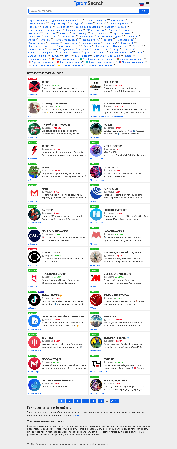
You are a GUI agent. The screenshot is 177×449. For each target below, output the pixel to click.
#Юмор (31, 116)
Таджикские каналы (41, 65)
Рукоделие (68, 49)
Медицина (132, 36)
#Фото (93, 308)
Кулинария (34, 36)
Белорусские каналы (130, 59)
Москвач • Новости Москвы (120, 103)
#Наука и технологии (99, 372)
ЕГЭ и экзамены (95, 30)
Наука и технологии (66, 39)
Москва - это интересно (117, 273)
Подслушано (70, 43)
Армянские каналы (64, 59)
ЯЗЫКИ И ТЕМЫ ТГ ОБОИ (116, 295)
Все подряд (63, 27)
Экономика (114, 56)
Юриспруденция (37, 59)
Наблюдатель (51, 252)
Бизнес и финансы (119, 23)
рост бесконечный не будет (58, 380)
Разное (137, 46)
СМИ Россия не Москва (55, 231)
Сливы (96, 49)
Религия (53, 49)
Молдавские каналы (132, 62)
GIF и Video (71, 20)
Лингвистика (68, 36)
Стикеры (129, 49)
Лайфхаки (50, 36)
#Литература (33, 372)
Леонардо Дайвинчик (54, 103)
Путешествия (120, 46)
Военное (48, 27)
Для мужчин (54, 30)
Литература (86, 36)
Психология (101, 46)
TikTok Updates (52, 295)
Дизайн (122, 27)
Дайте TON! (48, 210)
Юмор (128, 56)
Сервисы (84, 49)
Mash (45, 188)
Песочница (43, 20)
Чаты (67, 56)
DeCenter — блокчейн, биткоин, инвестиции (67, 316)
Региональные (36, 49)
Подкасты (54, 43)
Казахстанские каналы (100, 62)
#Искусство (33, 265)
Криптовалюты (122, 33)
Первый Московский (54, 273)
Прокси (88, 46)
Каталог (64, 33)
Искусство (50, 33)
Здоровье (114, 30)
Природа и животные (40, 46)
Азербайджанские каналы (96, 59)
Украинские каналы (70, 65)
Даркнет (109, 27)
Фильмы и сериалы (121, 52)
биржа (40, 292)
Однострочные (36, 43)
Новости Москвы (114, 231)
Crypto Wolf (111, 167)
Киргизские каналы (69, 62)
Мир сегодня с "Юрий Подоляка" (123, 252)
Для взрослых (35, 30)
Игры (126, 30)
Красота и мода (100, 33)
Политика (110, 43)
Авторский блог (37, 23)
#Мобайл (32, 308)
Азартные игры (58, 23)
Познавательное (91, 43)
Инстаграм (34, 33)
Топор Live (48, 146)
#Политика (104, 116)
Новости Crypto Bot (115, 210)
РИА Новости (111, 188)
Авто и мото (117, 20)
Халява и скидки (37, 56)
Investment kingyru (116, 337)
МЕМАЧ (45, 167)
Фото (140, 52)
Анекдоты (76, 23)
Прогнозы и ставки (67, 46)
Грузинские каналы (41, 62)
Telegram (102, 20)
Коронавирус (80, 33)
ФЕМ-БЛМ (89, 52)
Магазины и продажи (109, 36)
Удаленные (57, 20)
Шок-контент (82, 56)
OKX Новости (111, 82)
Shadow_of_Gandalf (115, 380)
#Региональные (116, 116)
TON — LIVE (47, 337)
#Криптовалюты (97, 159)
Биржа (32, 20)
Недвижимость (90, 39)
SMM (89, 20)
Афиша (101, 23)
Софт (106, 49)
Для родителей (73, 30)
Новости (108, 39)
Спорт (116, 49)
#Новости (32, 95)
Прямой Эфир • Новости (56, 124)
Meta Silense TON (113, 146)
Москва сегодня (51, 359)
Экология (99, 56)
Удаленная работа (70, 52)
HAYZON (108, 124)
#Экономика (95, 350)
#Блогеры (94, 137)
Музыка (45, 39)
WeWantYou (110, 316)
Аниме (89, 23)
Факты (102, 52)
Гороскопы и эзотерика (88, 27)
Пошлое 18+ (127, 43)
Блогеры (33, 27)
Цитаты (55, 56)
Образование (125, 39)
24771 (114, 400)
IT (82, 20)
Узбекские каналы (100, 65)
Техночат (109, 359)
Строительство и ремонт (41, 52)
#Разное (93, 329)
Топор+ (46, 82)
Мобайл (32, 39)
